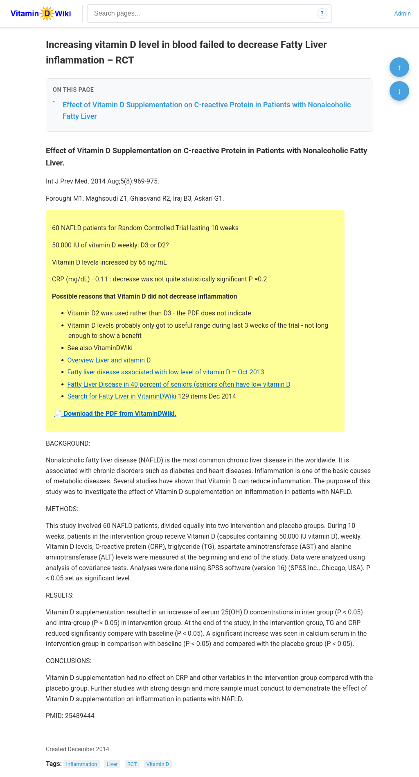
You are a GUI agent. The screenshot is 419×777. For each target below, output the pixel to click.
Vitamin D (157, 764)
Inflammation (81, 764)
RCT (132, 764)
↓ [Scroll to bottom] (399, 90)
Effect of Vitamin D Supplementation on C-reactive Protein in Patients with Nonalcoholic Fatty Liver (207, 110)
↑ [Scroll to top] (399, 67)
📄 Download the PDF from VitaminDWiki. (115, 413)
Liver (112, 764)
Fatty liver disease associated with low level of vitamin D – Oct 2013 (165, 372)
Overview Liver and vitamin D (109, 360)
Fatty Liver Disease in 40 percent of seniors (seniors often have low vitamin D (178, 384)
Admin (402, 13)
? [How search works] (322, 13)
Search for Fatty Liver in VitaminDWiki (121, 396)
